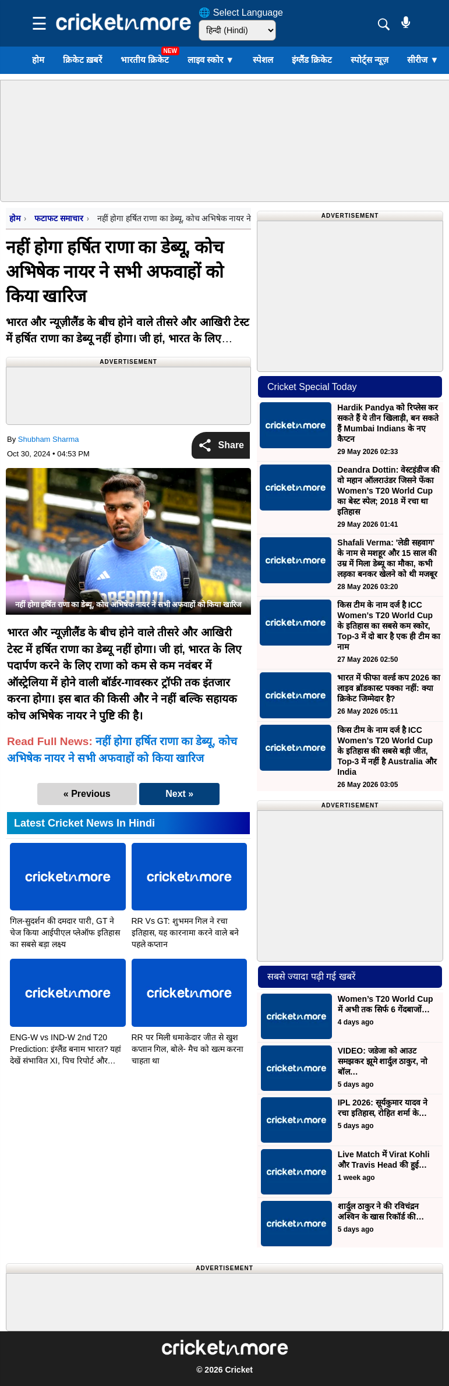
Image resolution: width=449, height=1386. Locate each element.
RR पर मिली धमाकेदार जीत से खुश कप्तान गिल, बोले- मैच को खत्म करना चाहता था (188, 1049)
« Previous (87, 794)
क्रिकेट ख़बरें (82, 60)
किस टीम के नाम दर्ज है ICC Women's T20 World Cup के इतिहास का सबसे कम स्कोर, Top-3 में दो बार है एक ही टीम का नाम (388, 625)
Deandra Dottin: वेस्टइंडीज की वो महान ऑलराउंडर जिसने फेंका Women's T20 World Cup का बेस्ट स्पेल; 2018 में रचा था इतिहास (388, 490)
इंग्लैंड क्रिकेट (312, 60)
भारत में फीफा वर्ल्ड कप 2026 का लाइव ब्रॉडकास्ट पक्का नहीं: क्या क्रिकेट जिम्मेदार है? (388, 688)
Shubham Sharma (48, 439)
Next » (179, 794)
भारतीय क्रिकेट (145, 60)
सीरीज (423, 60)
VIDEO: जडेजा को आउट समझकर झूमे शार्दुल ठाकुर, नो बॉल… (382, 1061)
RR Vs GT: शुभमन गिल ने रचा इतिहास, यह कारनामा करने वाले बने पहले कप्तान (185, 932)
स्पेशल (263, 60)
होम (38, 60)
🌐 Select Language (241, 12)
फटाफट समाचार (58, 218)
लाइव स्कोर (211, 60)
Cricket (238, 1369)
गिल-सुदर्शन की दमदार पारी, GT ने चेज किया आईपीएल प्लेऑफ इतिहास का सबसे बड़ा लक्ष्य (65, 932)
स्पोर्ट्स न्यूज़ (369, 60)
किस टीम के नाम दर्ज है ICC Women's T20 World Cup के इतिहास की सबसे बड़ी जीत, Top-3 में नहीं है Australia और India (386, 751)
